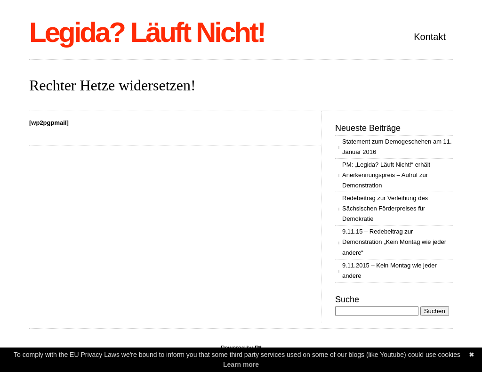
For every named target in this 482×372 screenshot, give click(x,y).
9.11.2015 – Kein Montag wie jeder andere (389, 270)
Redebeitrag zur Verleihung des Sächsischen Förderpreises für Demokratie (385, 208)
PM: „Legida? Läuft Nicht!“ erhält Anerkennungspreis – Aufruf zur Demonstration (386, 175)
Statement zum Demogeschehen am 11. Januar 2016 (397, 146)
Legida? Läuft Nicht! (147, 32)
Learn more (241, 364)
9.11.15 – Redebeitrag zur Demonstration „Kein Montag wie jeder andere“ (394, 242)
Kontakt (430, 37)
